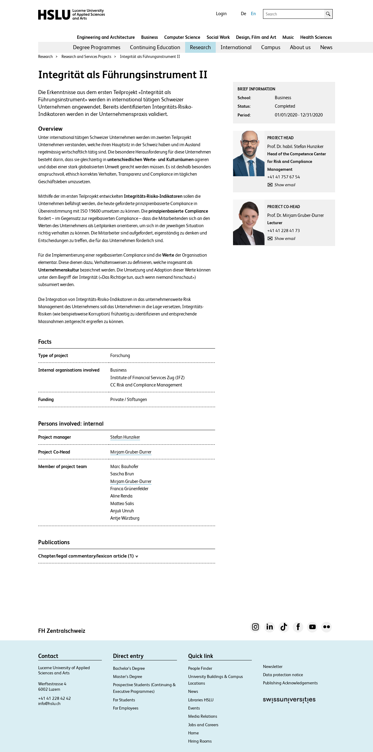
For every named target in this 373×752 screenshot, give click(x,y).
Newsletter (272, 666)
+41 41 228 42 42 (54, 698)
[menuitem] (96, 47)
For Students (124, 699)
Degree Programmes (96, 47)
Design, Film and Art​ (256, 37)
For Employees (125, 708)
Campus (270, 47)
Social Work (218, 37)
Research (200, 47)
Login (221, 13)
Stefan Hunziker (125, 437)
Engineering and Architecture (106, 37)
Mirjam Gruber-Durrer (131, 452)
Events (194, 708)
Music (288, 37)
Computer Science (182, 37)
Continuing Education (155, 47)
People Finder (200, 668)
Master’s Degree (127, 676)
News (326, 47)
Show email (285, 184)
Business (149, 37)
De (243, 13)
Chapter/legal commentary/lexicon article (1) (88, 556)
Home (193, 732)
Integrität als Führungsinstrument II (150, 56)
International (236, 47)
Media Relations (202, 716)
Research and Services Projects (86, 56)
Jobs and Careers (203, 724)
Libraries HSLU (201, 699)
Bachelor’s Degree (129, 668)
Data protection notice (283, 674)
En (253, 13)
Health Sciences (316, 37)
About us (300, 47)
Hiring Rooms (200, 741)
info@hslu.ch (49, 703)
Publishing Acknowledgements (290, 682)
